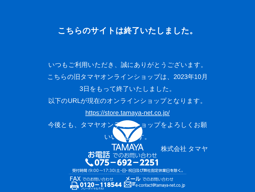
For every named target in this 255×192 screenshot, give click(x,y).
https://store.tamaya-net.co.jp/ (127, 112)
